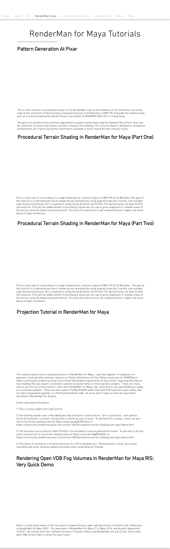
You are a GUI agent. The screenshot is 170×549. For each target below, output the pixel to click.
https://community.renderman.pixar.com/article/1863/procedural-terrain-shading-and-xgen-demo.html (75, 424)
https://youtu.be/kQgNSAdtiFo (90, 434)
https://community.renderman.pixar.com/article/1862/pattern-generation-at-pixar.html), (66, 380)
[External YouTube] (59, 79)
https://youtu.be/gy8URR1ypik (73, 421)
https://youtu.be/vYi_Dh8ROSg (117, 377)
